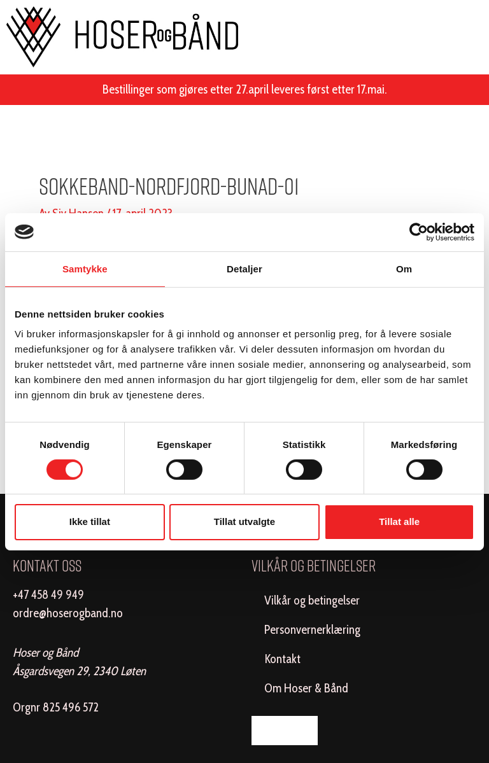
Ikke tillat (89, 521)
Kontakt (282, 659)
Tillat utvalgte (244, 521)
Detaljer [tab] (244, 268)
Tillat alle (399, 521)
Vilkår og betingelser (312, 600)
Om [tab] (404, 268)
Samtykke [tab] (85, 268)
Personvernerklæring (312, 629)
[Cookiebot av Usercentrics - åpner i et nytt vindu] (418, 231)
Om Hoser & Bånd (306, 688)
